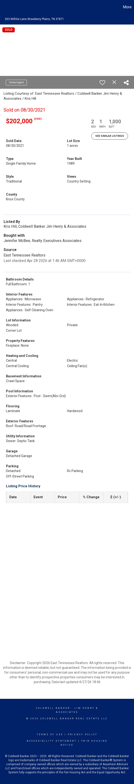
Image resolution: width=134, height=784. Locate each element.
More (127, 7)
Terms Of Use (50, 734)
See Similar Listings (109, 136)
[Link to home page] (4, 7)
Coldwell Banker (53, 708)
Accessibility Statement (52, 741)
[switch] (102, 82)
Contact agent (16, 82)
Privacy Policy (82, 734)
